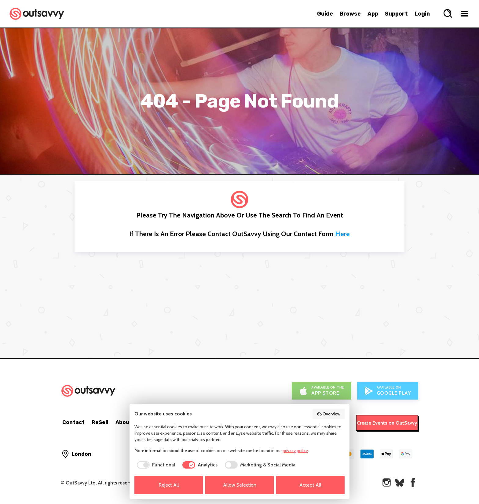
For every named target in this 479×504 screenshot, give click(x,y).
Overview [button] (329, 414)
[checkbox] (154, 465)
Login (422, 13)
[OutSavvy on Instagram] (386, 482)
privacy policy (295, 450)
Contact (73, 422)
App (372, 13)
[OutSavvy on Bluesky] (399, 482)
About (123, 422)
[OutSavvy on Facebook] (413, 482)
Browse (350, 13)
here (342, 234)
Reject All (169, 485)
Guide (325, 13)
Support (396, 13)
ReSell (100, 422)
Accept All (310, 485)
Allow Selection (239, 485)
